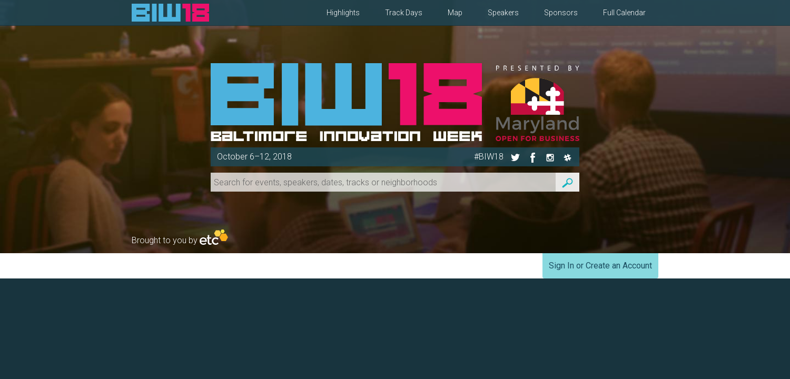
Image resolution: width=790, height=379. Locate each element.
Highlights (343, 12)
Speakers (503, 12)
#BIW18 (488, 157)
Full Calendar (624, 12)
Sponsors (561, 12)
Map (455, 12)
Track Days (403, 12)
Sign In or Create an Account (600, 266)
